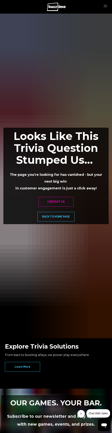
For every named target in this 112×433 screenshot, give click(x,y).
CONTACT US (56, 162)
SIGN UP (56, 376)
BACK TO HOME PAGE (56, 176)
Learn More (22, 287)
